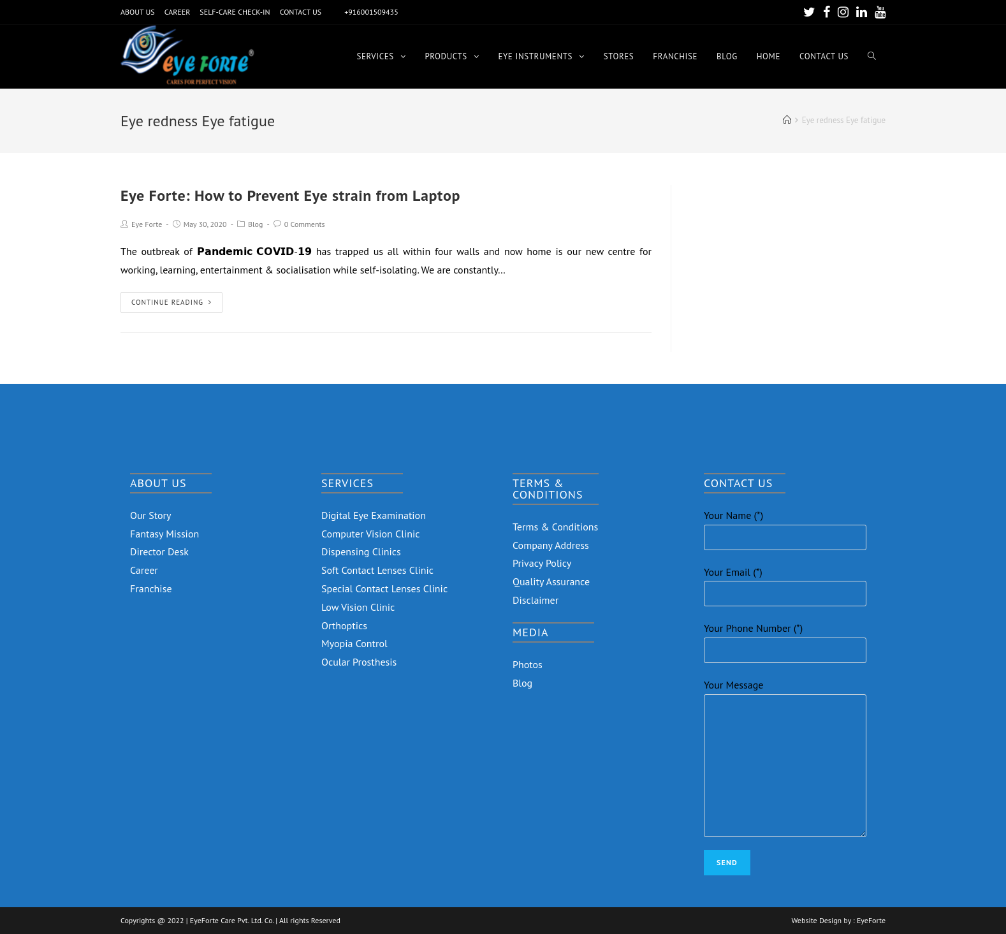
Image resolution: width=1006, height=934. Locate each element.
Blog (255, 224)
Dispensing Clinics (361, 551)
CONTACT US (301, 12)
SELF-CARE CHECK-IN (235, 12)
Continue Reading (171, 302)
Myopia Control (354, 643)
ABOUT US (137, 12)
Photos (528, 664)
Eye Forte (146, 224)
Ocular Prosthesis (359, 661)
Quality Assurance (551, 581)
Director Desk (159, 551)
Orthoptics (344, 625)
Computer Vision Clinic (370, 533)
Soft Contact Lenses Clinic (377, 570)
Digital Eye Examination (373, 515)
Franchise (151, 588)
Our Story (150, 515)
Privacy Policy (542, 563)
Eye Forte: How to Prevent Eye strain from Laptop (290, 195)
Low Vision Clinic (358, 607)
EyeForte (871, 920)
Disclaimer (535, 600)
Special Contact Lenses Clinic (384, 588)
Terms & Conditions (555, 526)
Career (144, 570)
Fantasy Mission (164, 533)
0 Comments (304, 224)
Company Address (551, 545)
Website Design (816, 920)
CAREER (177, 12)
